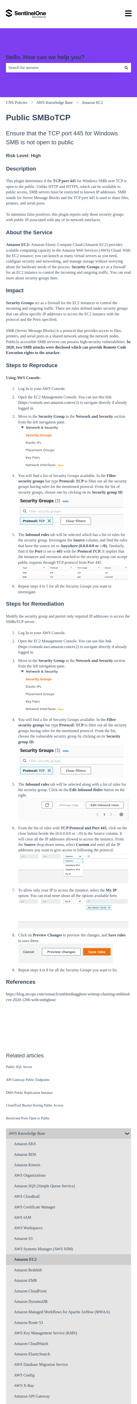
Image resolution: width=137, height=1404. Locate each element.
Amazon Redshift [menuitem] (28, 1270)
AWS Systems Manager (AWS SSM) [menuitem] (43, 1249)
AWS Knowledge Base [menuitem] (26, 1133)
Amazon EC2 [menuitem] (25, 1259)
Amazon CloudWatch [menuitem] (31, 1344)
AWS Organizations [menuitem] (30, 1175)
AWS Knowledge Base (54, 102)
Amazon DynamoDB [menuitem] (31, 1301)
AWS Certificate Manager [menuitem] (34, 1207)
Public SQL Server (19, 1067)
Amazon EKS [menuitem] (25, 1144)
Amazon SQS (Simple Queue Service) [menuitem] (44, 1186)
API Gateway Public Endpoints (27, 1080)
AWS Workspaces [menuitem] (28, 1228)
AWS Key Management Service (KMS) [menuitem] (45, 1333)
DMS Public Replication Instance (29, 1093)
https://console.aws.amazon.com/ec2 (48, 402)
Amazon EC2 (92, 102)
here (53, 278)
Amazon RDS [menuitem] (25, 1154)
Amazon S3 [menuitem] (23, 1238)
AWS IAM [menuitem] (22, 1217)
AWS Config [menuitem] (24, 1375)
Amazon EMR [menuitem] (25, 1280)
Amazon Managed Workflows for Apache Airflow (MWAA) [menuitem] (62, 1312)
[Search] (126, 67)
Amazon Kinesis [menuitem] (27, 1165)
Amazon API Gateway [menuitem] (32, 1396)
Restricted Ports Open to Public (28, 1118)
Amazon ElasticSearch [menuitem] (32, 1354)
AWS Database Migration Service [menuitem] (41, 1364)
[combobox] (64, 67)
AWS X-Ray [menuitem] (24, 1385)
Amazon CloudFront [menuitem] (30, 1291)
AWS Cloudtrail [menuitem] (27, 1196)
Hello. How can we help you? (45, 57)
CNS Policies (16, 102)
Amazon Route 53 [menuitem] (28, 1322)
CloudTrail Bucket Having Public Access (34, 1105)
